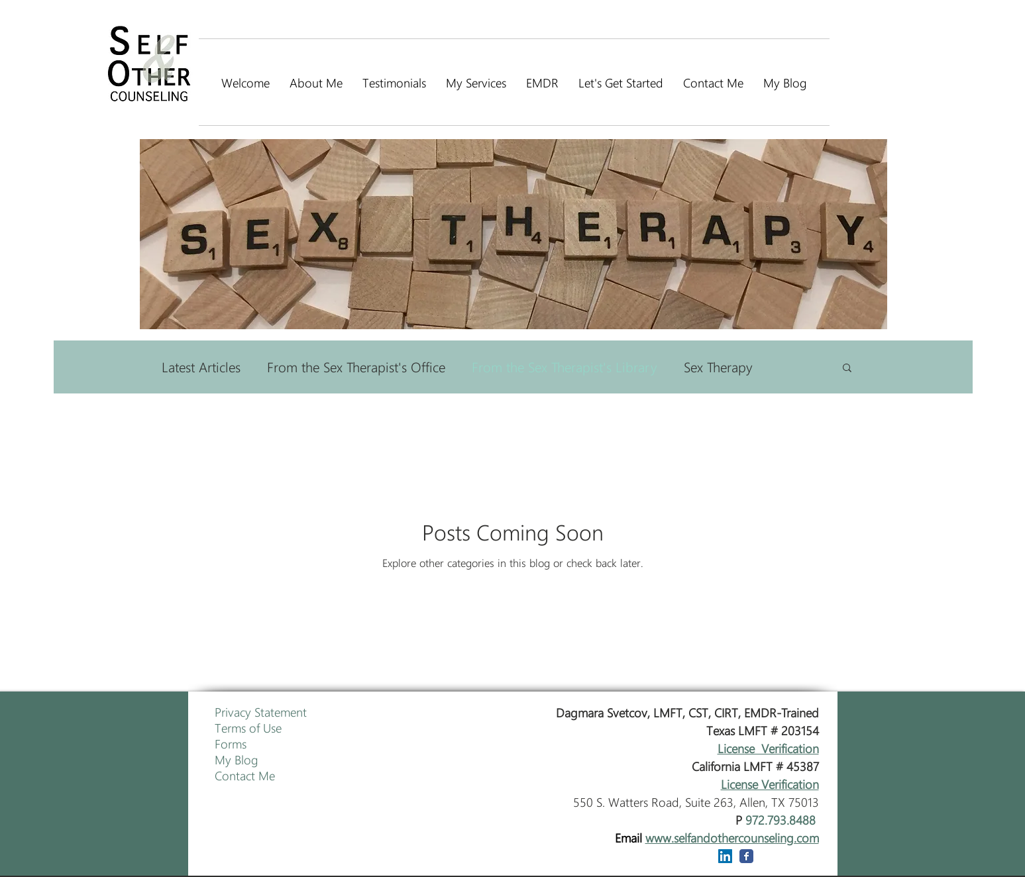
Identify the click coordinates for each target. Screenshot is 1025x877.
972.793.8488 (780, 819)
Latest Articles (201, 367)
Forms (230, 743)
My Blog (236, 759)
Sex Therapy (718, 367)
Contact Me (245, 775)
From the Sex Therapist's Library (564, 367)
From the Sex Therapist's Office (356, 367)
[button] (847, 369)
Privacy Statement (261, 711)
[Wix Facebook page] (746, 856)
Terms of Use (248, 727)
